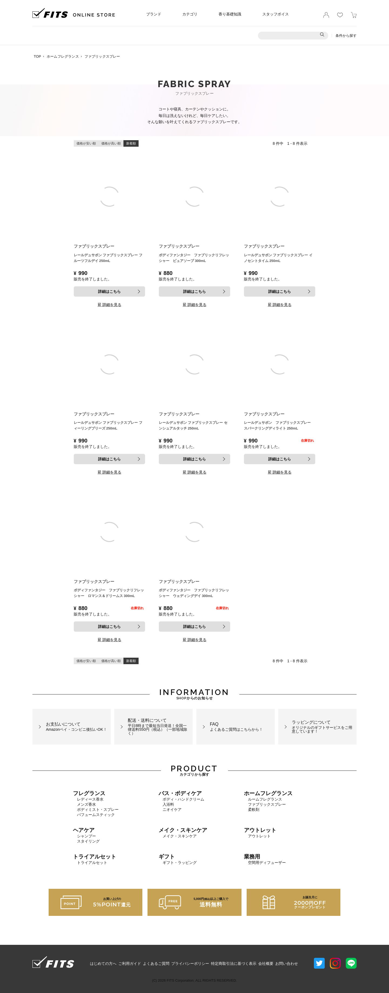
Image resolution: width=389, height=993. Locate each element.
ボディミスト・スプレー (98, 809)
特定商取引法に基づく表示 (233, 963)
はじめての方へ (103, 963)
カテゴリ (189, 14)
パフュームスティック (96, 814)
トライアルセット (92, 862)
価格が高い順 (111, 143)
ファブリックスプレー (267, 804)
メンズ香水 (86, 804)
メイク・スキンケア (180, 836)
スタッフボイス (275, 14)
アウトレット (259, 836)
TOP (37, 56)
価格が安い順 (86, 143)
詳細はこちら (109, 291)
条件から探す (346, 36)
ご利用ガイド (129, 963)
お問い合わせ (286, 963)
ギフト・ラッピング (180, 862)
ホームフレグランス (63, 56)
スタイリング (88, 841)
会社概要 (265, 963)
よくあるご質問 (156, 963)
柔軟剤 (253, 809)
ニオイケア (172, 809)
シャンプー (86, 836)
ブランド (153, 14)
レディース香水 (90, 799)
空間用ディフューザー (267, 862)
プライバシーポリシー (190, 963)
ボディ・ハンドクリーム (183, 799)
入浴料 (168, 804)
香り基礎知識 (230, 14)
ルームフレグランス (265, 799)
